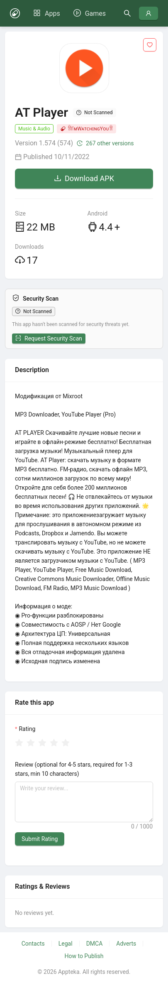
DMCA (94, 943)
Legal (65, 943)
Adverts (126, 943)
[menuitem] (47, 14)
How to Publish (83, 956)
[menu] (69, 13)
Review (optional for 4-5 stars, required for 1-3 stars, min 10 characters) (73, 769)
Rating (27, 729)
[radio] (19, 743)
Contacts (33, 943)
